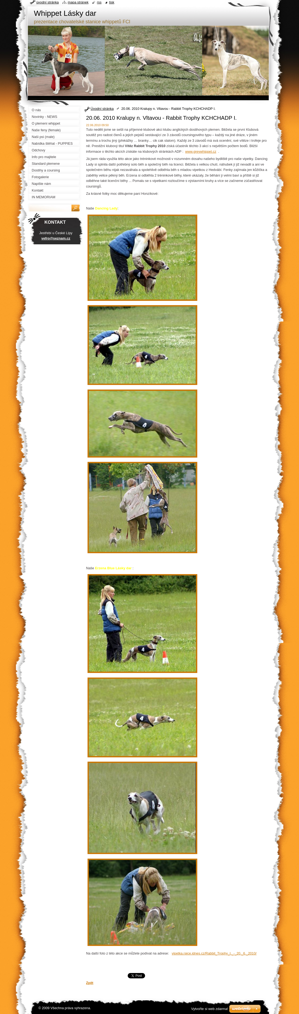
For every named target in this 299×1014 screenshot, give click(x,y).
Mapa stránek (78, 2)
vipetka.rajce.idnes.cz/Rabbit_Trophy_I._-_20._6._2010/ (214, 953)
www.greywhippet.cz (200, 151)
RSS (99, 2)
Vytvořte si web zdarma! (209, 1009)
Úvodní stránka (102, 109)
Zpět (89, 983)
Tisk (111, 2)
